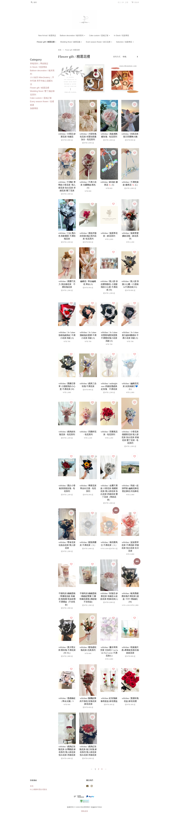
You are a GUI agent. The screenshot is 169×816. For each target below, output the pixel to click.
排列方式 (116, 57)
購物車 (136, 2)
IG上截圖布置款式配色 (38, 789)
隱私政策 (84, 811)
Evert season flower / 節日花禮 (99, 42)
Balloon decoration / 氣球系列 (72, 35)
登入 (119, 2)
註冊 (126, 2)
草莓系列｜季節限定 (39, 63)
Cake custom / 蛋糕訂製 (99, 35)
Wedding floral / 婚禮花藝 (71, 42)
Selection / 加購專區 (125, 42)
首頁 (59, 50)
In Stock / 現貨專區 (121, 35)
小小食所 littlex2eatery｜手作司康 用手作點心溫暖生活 (42, 80)
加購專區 (34, 108)
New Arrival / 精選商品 (47, 35)
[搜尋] (37, 2)
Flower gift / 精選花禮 (46, 42)
